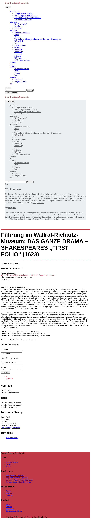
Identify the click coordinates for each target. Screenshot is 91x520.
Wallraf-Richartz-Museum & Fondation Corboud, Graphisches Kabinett (28, 275)
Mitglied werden (20, 81)
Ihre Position (6, 354)
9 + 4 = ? (4, 367)
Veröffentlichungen (21, 69)
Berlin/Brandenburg (22, 33)
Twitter (8, 491)
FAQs (8, 505)
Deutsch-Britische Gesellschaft (17, 3)
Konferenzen (15, 11)
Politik (8, 464)
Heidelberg (18, 52)
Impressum (10, 509)
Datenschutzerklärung (14, 511)
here (16, 219)
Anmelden (5, 372)
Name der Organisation (10, 358)
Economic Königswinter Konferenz (27, 18)
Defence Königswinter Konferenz (18, 482)
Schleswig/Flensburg (22, 60)
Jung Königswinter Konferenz (25, 16)
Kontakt (9, 507)
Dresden (17, 37)
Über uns (13, 22)
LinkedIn (9, 495)
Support (13, 77)
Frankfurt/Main (20, 45)
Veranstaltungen (12, 462)
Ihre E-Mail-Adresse (9, 363)
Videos (17, 73)
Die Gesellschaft (20, 24)
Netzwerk (13, 30)
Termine (13, 62)
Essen (16, 43)
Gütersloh (18, 47)
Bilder (16, 71)
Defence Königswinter (22, 20)
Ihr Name (4, 349)
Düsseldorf (18, 41)
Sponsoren (18, 79)
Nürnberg (18, 58)
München (18, 54)
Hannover (18, 50)
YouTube (9, 493)
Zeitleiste (18, 28)
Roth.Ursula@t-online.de (10, 428)
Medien (13, 67)
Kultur (8, 466)
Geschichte (18, 26)
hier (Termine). (38, 203)
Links (16, 75)
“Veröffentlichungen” (66, 198)
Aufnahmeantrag (12, 438)
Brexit (12, 64)
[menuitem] (11, 84)
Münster (17, 56)
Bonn (16, 35)
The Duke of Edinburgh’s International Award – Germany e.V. (37, 39)
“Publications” (46, 217)
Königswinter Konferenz (23, 13)
